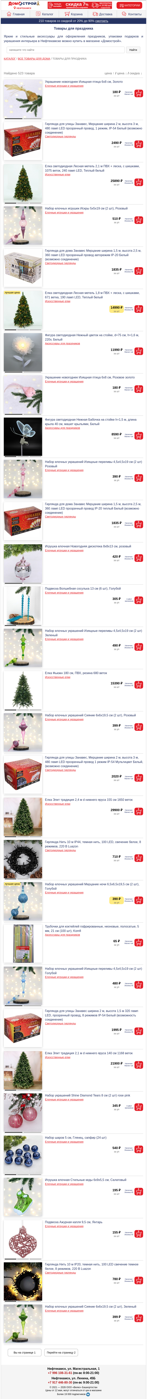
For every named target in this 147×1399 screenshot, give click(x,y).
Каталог (44, 13)
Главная (15, 13)
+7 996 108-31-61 (60, 1373)
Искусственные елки (57, 174)
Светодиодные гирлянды (60, 136)
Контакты (131, 13)
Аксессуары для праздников (62, 343)
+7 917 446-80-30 (60, 1382)
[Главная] (24, 3)
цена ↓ (122, 73)
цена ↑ (109, 73)
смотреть (101, 21)
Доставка (102, 13)
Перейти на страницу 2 (61, 1352)
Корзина (73, 13)
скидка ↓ (136, 73)
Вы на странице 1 (25, 1352)
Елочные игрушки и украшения (64, 85)
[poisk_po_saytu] (66, 50)
